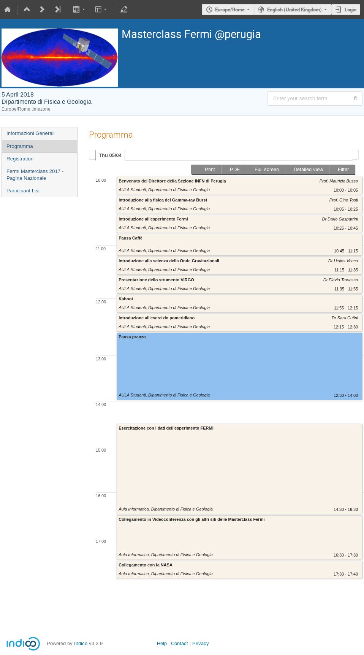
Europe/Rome (230, 9)
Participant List (23, 190)
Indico (80, 643)
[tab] (110, 155)
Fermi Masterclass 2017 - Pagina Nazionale (34, 174)
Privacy (200, 643)
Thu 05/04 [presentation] (110, 155)
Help (162, 643)
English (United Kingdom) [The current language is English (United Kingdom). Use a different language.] (294, 9)
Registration (19, 159)
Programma (19, 146)
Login (350, 9)
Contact (179, 643)
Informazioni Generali (30, 133)
